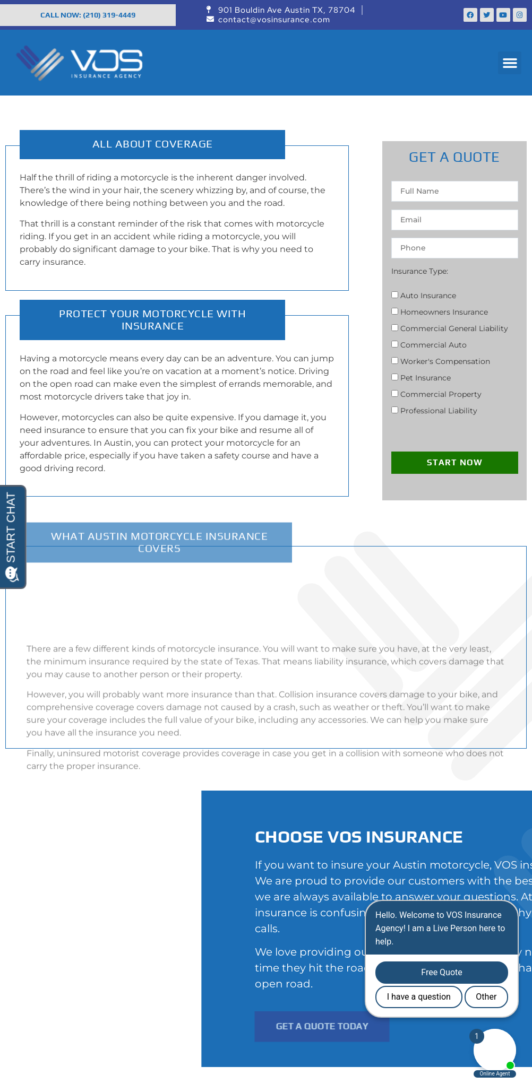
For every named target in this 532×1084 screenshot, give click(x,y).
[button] (509, 63)
